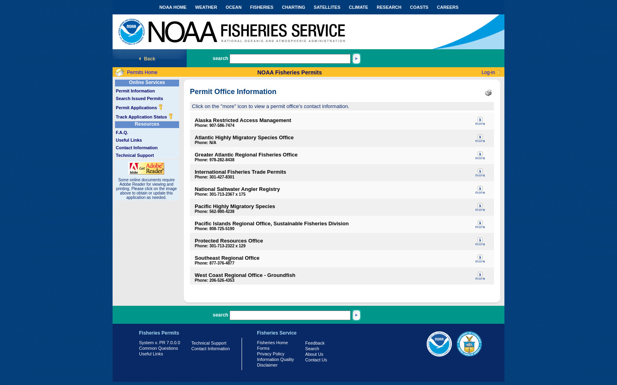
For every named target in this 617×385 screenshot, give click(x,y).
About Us (314, 354)
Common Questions (158, 348)
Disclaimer (267, 365)
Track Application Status (144, 116)
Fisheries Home (272, 342)
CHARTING (293, 7)
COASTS (419, 7)
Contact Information (137, 147)
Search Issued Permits (139, 98)
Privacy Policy (270, 353)
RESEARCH (389, 7)
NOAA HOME (173, 7)
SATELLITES (327, 7)
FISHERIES (261, 7)
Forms (263, 348)
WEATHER (206, 7)
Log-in (488, 72)
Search (312, 348)
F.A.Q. (122, 132)
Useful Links (129, 140)
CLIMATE (358, 7)
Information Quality (275, 359)
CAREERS (448, 7)
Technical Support (135, 155)
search (220, 58)
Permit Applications (139, 107)
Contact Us (316, 359)
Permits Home (142, 72)
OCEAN (234, 7)
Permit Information (135, 90)
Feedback (315, 343)
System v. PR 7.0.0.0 (159, 342)
